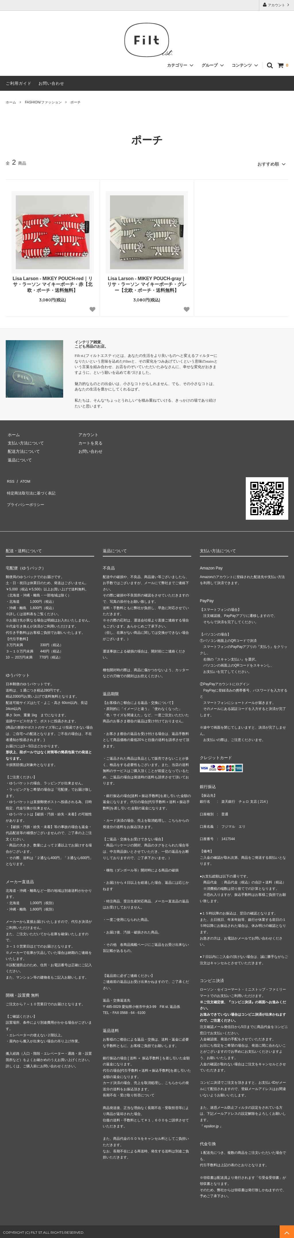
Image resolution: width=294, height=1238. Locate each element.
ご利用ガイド (19, 83)
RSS (10, 478)
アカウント (276, 4)
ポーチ (75, 102)
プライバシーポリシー (26, 495)
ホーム (11, 102)
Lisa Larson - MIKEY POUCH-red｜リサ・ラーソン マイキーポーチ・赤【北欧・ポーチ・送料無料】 (53, 282)
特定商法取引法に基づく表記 (32, 486)
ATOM (22, 478)
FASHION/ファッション (43, 102)
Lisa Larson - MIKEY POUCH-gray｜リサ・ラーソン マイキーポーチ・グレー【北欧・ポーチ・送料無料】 (146, 282)
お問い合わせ (51, 83)
